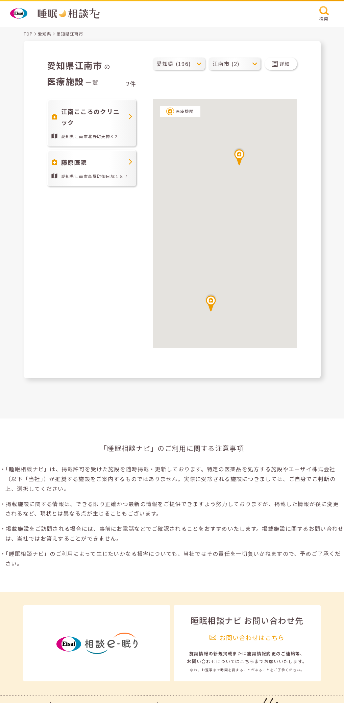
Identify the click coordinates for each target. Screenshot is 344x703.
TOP (28, 34)
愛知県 (44, 34)
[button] (210, 302)
